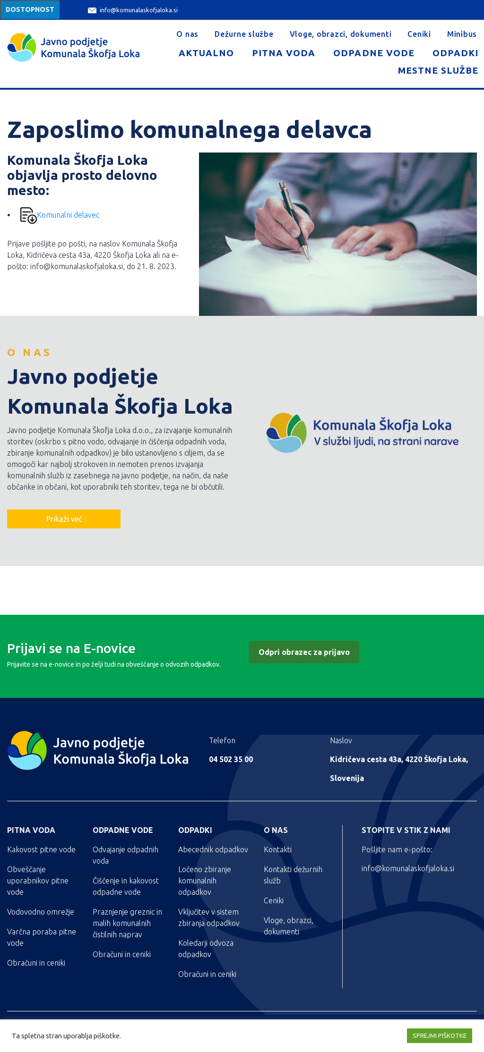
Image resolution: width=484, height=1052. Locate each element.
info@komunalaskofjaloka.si (133, 10)
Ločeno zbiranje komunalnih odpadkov (204, 880)
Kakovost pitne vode (41, 849)
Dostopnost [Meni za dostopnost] (30, 9)
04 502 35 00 (231, 759)
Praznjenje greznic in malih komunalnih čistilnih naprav (127, 923)
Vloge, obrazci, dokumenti (341, 34)
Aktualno (206, 53)
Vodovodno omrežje (40, 912)
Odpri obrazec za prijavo (304, 652)
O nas (187, 34)
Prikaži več (64, 519)
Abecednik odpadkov (213, 849)
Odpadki (455, 53)
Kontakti (278, 849)
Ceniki (419, 34)
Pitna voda (283, 53)
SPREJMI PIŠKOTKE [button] (440, 1035)
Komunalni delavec (59, 215)
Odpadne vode (373, 53)
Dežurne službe (244, 34)
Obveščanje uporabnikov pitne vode (38, 880)
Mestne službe (438, 70)
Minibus (462, 34)
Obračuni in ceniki (36, 963)
